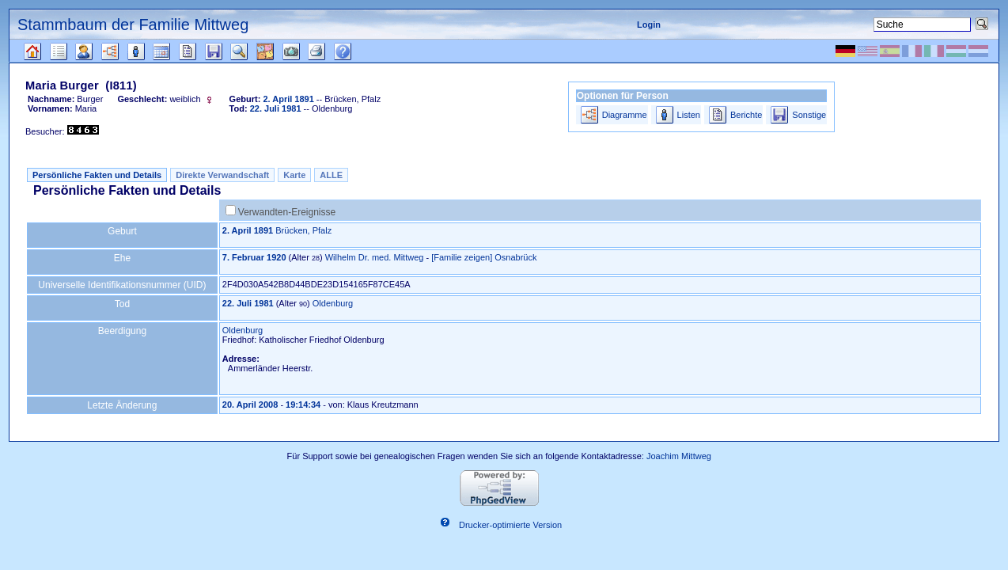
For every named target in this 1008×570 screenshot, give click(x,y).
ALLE (331, 175)
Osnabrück (515, 257)
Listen (688, 115)
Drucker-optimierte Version (510, 525)
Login (649, 24)
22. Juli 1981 (248, 303)
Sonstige (809, 115)
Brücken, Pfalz (303, 230)
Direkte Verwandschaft (222, 175)
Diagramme (624, 115)
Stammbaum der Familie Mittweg (132, 24)
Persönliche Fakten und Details (96, 175)
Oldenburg (333, 303)
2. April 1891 (247, 230)
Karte (294, 175)
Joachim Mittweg (678, 456)
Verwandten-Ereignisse (286, 212)
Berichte (746, 115)
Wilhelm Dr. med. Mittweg (374, 257)
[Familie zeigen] (461, 257)
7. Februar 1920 (254, 257)
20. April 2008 (250, 404)
